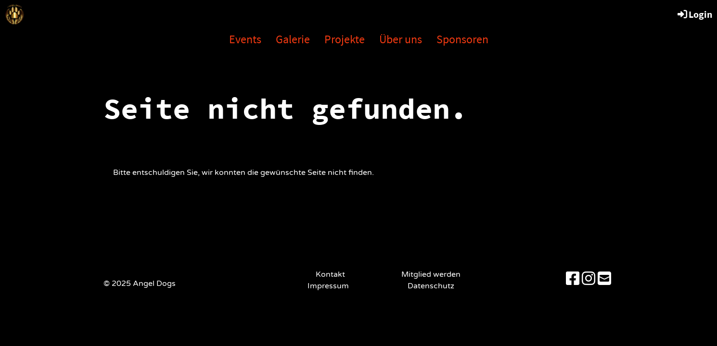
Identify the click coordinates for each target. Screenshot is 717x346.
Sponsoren (462, 39)
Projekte (344, 39)
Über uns (400, 39)
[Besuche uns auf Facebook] (572, 279)
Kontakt (330, 274)
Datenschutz (431, 286)
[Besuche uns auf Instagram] (588, 279)
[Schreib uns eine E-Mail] (604, 279)
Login (694, 14)
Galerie (293, 39)
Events (245, 39)
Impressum (330, 286)
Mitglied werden (431, 274)
